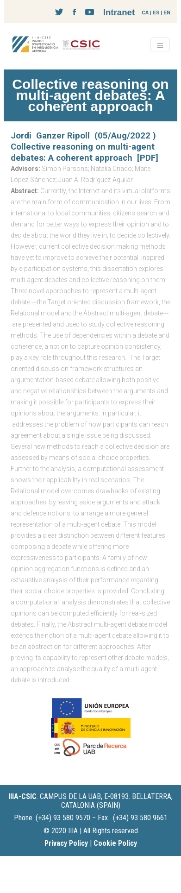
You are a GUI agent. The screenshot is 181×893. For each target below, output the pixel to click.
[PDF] (147, 158)
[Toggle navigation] (160, 44)
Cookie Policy (115, 843)
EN (166, 12)
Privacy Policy (66, 843)
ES (156, 12)
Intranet (119, 12)
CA (145, 12)
